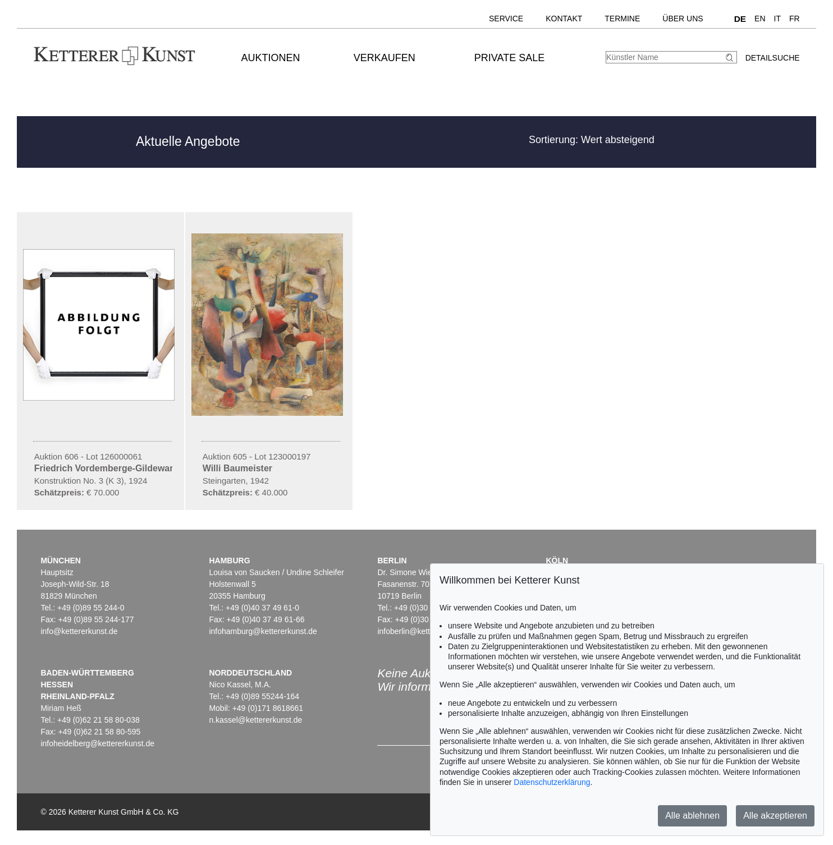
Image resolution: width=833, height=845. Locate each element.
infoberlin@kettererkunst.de (425, 631)
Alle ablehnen (692, 815)
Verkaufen (384, 57)
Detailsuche (772, 57)
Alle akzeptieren (775, 815)
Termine (622, 18)
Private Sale (509, 57)
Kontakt (564, 18)
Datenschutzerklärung (552, 782)
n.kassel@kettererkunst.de (255, 719)
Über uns (682, 18)
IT (777, 18)
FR (794, 18)
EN (759, 18)
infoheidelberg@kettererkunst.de (97, 743)
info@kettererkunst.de (78, 631)
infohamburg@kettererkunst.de (263, 631)
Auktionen (270, 57)
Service (506, 18)
